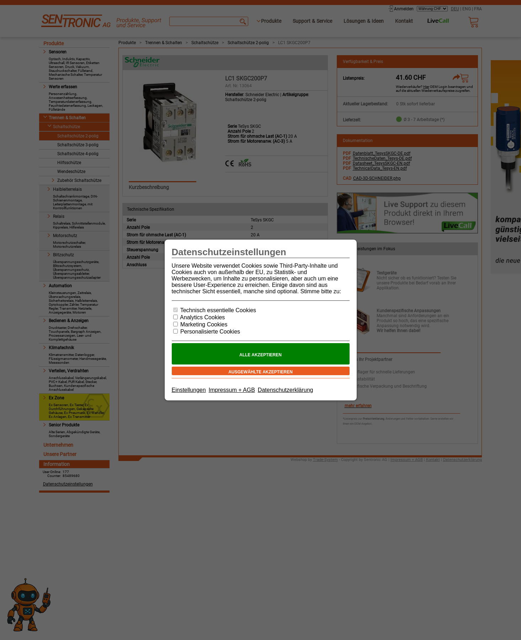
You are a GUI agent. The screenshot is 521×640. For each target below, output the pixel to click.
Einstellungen (189, 390)
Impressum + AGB (232, 390)
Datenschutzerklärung (285, 390)
